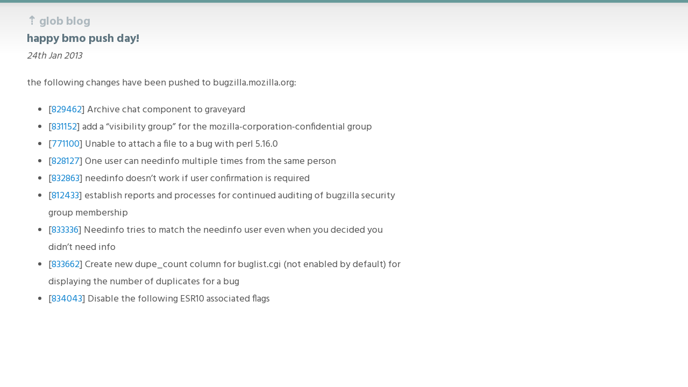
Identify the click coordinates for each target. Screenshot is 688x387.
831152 (64, 127)
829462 (67, 110)
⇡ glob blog (58, 21)
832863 (66, 179)
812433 (65, 196)
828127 (66, 161)
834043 (67, 299)
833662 (66, 265)
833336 (65, 230)
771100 (66, 144)
